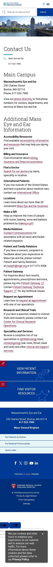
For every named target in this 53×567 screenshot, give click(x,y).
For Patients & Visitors (26, 437)
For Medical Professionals (26, 443)
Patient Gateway (30, 283)
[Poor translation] (15, 525)
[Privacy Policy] (20, 559)
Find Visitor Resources (29, 391)
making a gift (25, 223)
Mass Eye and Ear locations (32, 206)
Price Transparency (26, 500)
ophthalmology (28, 339)
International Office (28, 192)
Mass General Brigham (26, 427)
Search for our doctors (17, 171)
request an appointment (32, 300)
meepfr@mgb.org (17, 265)
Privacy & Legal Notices (26, 496)
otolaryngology (12, 342)
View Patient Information (29, 371)
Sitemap (26, 503)
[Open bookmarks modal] (39, 4)
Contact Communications (18, 233)
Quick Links (26, 450)
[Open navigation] (48, 4)
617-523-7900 (14, 64)
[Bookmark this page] (48, 17)
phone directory (23, 99)
